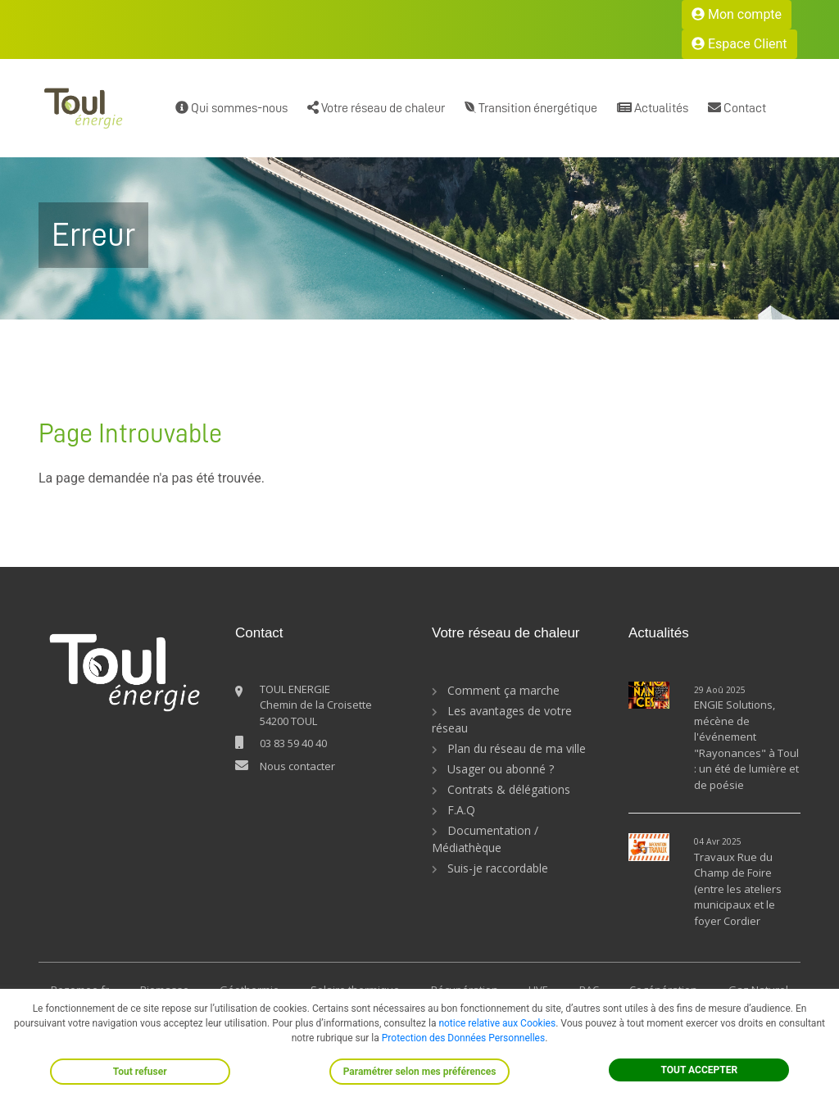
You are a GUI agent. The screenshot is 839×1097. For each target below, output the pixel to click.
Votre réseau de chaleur (376, 108)
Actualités (652, 108)
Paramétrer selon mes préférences (420, 1071)
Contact (737, 108)
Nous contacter (297, 766)
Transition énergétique (531, 108)
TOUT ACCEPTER (699, 1070)
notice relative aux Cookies (497, 1023)
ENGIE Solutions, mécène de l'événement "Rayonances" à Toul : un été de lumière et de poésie (746, 744)
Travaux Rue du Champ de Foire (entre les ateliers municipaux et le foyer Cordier (738, 889)
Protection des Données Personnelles (463, 1038)
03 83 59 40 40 (293, 743)
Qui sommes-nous (231, 108)
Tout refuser (140, 1071)
